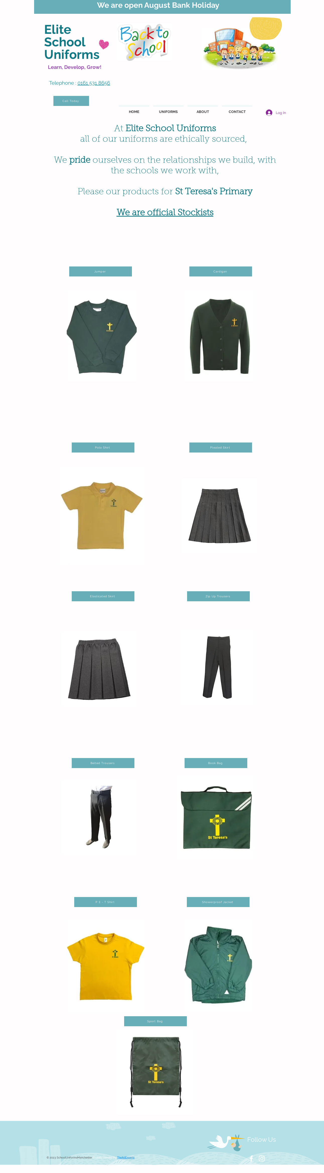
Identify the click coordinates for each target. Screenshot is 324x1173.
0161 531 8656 (93, 83)
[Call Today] (71, 101)
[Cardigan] (220, 271)
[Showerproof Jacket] (218, 902)
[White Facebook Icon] (251, 1158)
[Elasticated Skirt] (103, 596)
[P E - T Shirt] (105, 902)
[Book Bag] (216, 763)
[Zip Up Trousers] (218, 596)
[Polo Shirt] (103, 448)
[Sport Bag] (155, 1021)
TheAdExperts (126, 1157)
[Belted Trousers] (103, 763)
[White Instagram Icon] (262, 1158)
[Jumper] (100, 271)
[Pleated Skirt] (220, 448)
